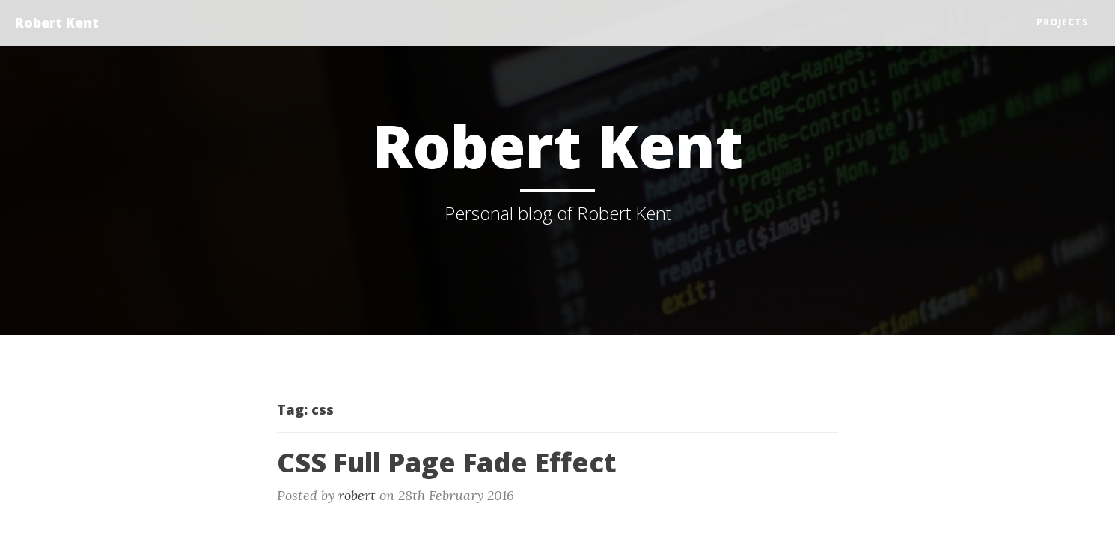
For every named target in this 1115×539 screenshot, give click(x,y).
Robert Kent (57, 22)
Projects (1062, 22)
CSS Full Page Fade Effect (447, 462)
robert (357, 495)
